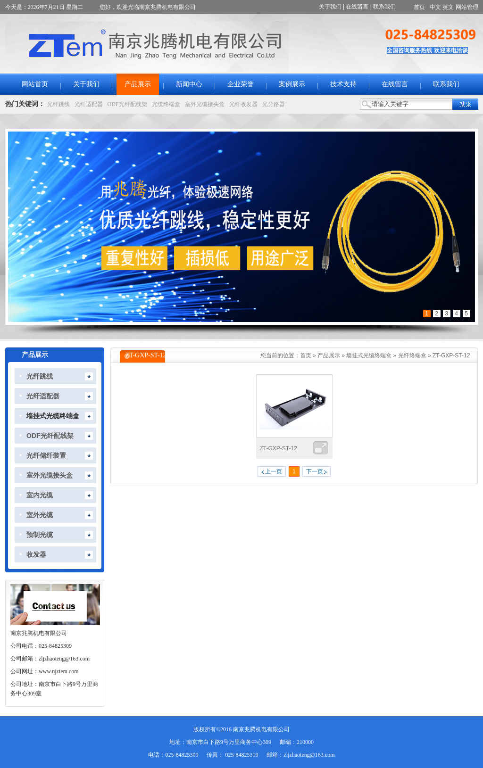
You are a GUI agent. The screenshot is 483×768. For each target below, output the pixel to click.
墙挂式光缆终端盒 (368, 355)
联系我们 (384, 6)
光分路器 (273, 104)
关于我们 (330, 6)
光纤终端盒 (412, 355)
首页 (419, 7)
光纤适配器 (89, 104)
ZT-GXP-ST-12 (451, 355)
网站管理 (467, 7)
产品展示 (328, 355)
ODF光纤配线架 (127, 104)
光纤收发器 (243, 104)
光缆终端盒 (166, 104)
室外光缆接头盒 (205, 104)
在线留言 (357, 6)
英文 (448, 7)
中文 (435, 7)
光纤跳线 (58, 104)
